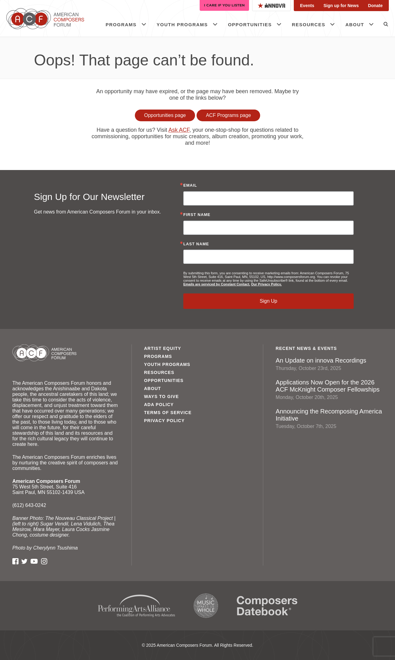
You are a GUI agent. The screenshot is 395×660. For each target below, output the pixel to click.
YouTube (34, 561)
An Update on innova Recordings (329, 364)
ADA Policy (159, 404)
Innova (271, 5)
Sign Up (268, 301)
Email (190, 186)
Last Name (196, 244)
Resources (309, 24)
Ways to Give (161, 396)
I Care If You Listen (224, 5)
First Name (196, 215)
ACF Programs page (228, 115)
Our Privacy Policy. (266, 284)
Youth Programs (182, 24)
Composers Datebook (267, 606)
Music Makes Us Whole (205, 605)
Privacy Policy (164, 420)
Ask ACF (178, 130)
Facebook (15, 561)
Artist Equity (162, 348)
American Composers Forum (51, 18)
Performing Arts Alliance (136, 606)
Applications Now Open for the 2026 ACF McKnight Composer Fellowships (329, 389)
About (354, 24)
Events (307, 5)
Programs (121, 24)
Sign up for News (341, 5)
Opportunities (250, 24)
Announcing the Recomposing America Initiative (329, 418)
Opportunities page (165, 115)
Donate (375, 5)
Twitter (24, 561)
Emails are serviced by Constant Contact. (216, 284)
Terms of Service (168, 412)
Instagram (44, 561)
